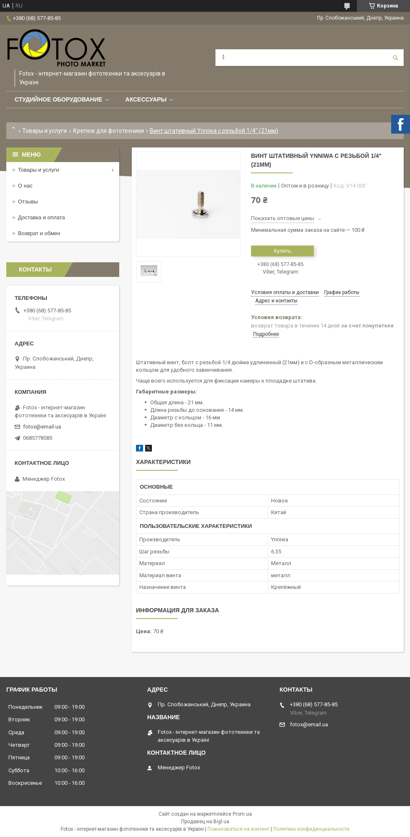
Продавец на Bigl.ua (205, 821)
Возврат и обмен (39, 233)
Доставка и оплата (41, 217)
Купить (282, 251)
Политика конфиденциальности (311, 829)
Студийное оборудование (58, 99)
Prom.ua (242, 814)
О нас (25, 186)
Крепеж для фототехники (108, 130)
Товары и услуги (44, 130)
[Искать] (395, 57)
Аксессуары (146, 99)
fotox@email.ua (42, 427)
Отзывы (28, 201)
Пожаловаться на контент (238, 829)
